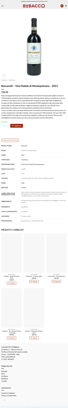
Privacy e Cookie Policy (8, 396)
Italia (22, 183)
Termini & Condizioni (8, 393)
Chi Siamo (4, 376)
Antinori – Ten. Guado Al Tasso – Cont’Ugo (11, 332)
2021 (22, 155)
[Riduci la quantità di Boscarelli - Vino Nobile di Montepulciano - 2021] (2, 126)
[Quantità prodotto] (5, 126)
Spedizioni (4, 379)
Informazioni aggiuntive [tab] (10, 140)
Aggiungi (18, 126)
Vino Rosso (12, 80)
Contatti (4, 381)
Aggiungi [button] (12, 283)
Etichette (4, 80)
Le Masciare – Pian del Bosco (56, 276)
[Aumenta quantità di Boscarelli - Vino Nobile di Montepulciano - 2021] (8, 126)
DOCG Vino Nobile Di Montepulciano (32, 164)
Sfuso (3, 374)
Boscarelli (24, 146)
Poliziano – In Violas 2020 (34, 276)
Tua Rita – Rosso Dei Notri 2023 (12, 277)
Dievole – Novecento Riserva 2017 (34, 332)
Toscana (23, 187)
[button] (2, 6)
